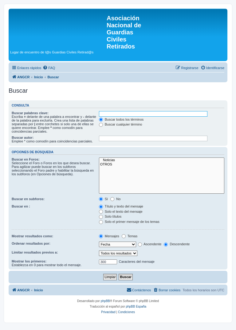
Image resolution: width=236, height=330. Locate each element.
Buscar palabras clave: (30, 113)
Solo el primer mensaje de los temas (129, 221)
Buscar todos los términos (121, 119)
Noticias (162, 160)
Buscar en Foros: (25, 159)
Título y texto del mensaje (121, 206)
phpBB (105, 301)
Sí (103, 199)
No (115, 199)
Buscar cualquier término (120, 124)
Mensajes (109, 236)
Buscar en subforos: (28, 199)
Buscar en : (21, 206)
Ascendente (150, 244)
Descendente (177, 244)
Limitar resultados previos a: (35, 252)
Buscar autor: (23, 137)
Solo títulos (110, 216)
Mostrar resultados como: (32, 236)
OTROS (162, 164)
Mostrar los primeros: (29, 261)
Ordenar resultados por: (31, 243)
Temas (129, 236)
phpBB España (136, 306)
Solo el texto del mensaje (121, 211)
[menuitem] (49, 68)
